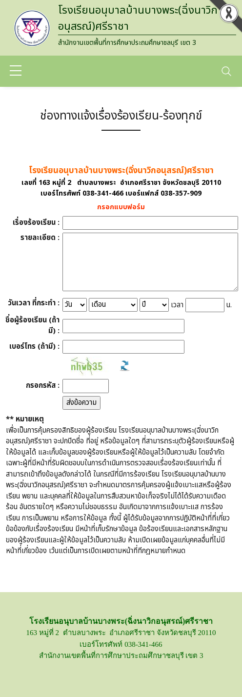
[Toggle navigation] (226, 71)
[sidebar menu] (15, 71)
